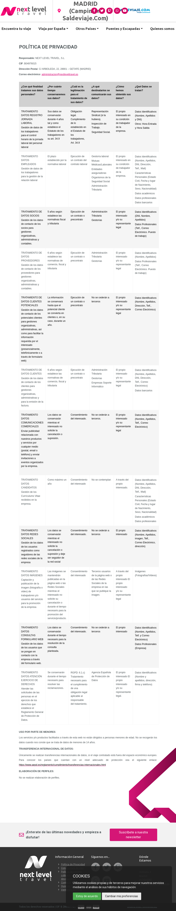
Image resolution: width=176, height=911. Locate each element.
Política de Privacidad (73, 864)
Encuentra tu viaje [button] (16, 28)
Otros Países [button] (86, 28)
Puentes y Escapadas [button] (123, 28)
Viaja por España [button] (51, 28)
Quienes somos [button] (162, 28)
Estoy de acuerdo (87, 896)
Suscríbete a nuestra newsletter (133, 834)
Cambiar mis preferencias (121, 896)
